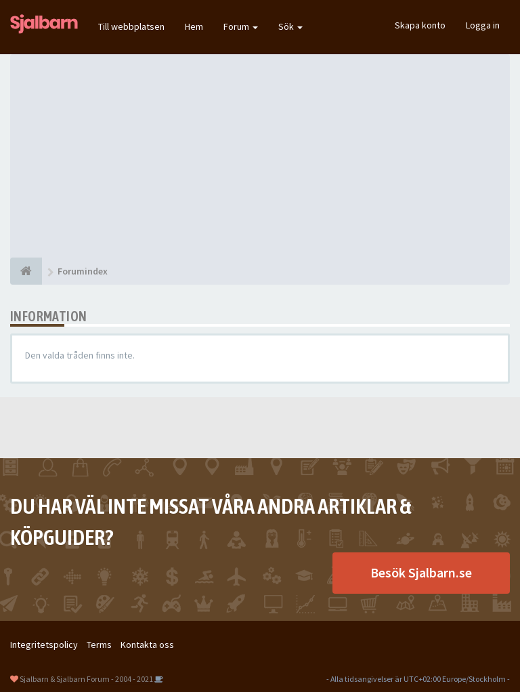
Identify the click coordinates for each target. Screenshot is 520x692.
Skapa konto (420, 25)
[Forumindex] (26, 271)
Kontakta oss (147, 644)
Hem (194, 26)
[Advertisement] (260, 156)
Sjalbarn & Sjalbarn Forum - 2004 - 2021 (86, 679)
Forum (240, 26)
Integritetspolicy (44, 644)
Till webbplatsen (131, 26)
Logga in (483, 25)
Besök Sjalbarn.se (421, 572)
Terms (99, 644)
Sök (290, 26)
